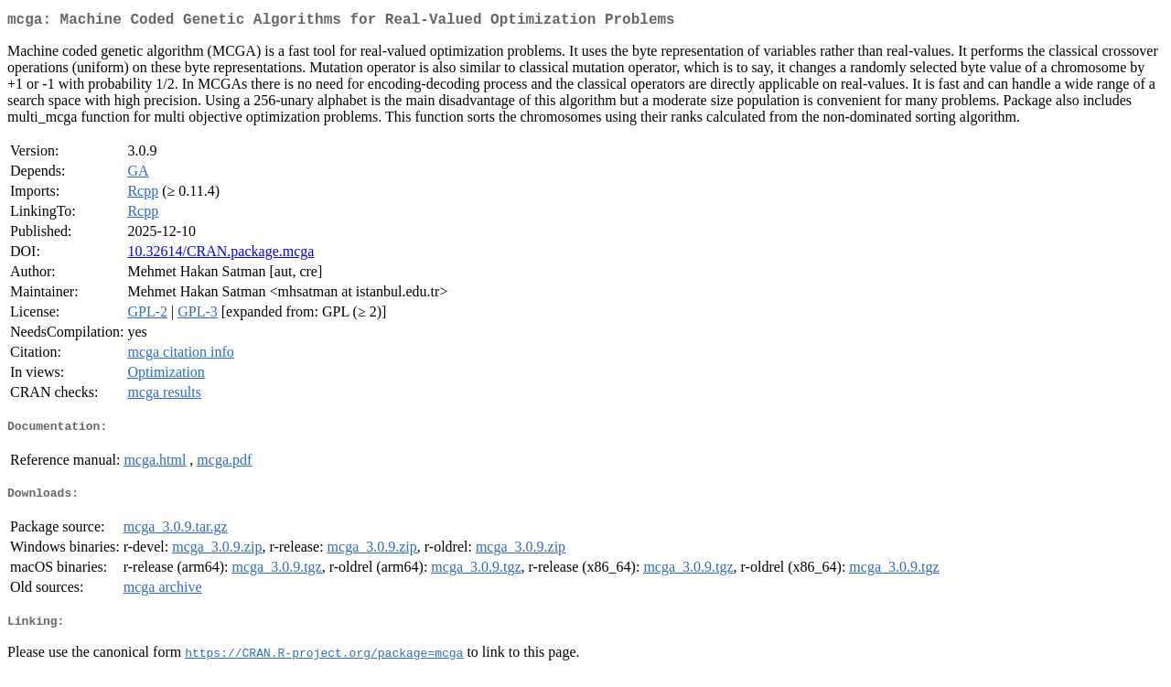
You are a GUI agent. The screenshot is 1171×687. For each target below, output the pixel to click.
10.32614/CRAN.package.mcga (220, 255)
